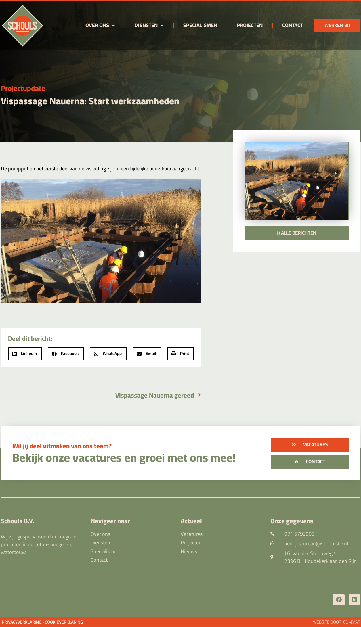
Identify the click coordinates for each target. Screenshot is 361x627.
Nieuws (189, 551)
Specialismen (200, 25)
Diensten (149, 25)
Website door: (336, 622)
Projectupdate (23, 88)
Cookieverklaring (64, 622)
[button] (25, 353)
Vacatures (192, 534)
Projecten (250, 25)
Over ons (100, 25)
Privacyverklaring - (23, 622)
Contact (292, 25)
